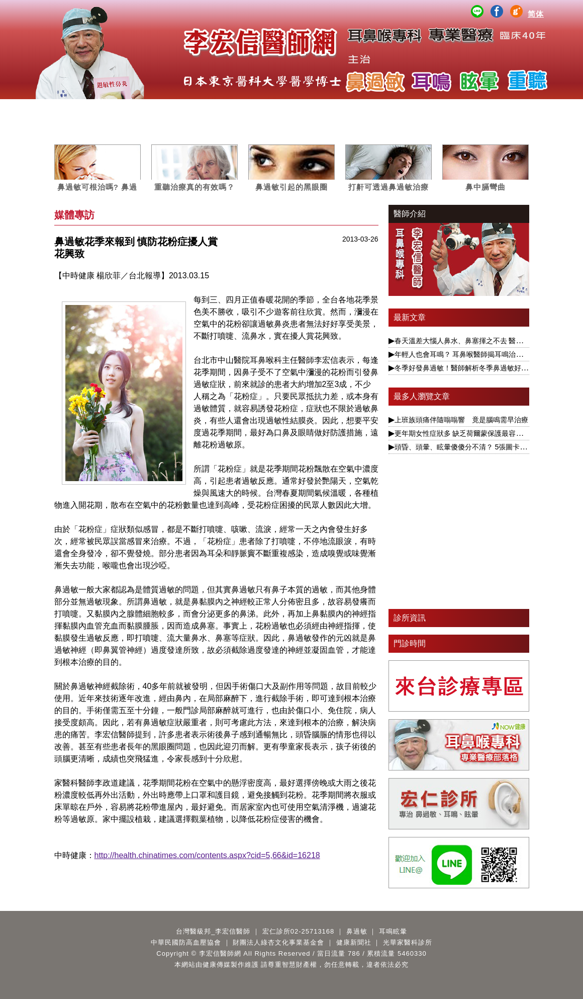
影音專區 (363, 109)
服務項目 (125, 109)
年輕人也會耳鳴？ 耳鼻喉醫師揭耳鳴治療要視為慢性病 (480, 354)
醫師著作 (458, 109)
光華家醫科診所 (407, 942)
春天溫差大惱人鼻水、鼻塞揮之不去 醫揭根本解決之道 (480, 341)
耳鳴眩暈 (220, 109)
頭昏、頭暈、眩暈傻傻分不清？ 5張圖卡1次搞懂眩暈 (477, 447)
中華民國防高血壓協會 (186, 942)
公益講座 (410, 109)
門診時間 (410, 643)
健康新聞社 (353, 942)
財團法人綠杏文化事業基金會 (278, 942)
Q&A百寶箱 (505, 109)
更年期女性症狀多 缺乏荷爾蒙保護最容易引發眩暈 (473, 433)
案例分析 (315, 109)
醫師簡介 (78, 109)
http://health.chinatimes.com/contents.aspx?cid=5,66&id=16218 (207, 855)
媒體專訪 (268, 109)
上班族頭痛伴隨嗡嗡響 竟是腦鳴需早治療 (461, 420)
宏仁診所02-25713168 (298, 931)
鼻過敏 (173, 109)
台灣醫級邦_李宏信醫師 (213, 931)
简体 (536, 14)
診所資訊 (410, 617)
